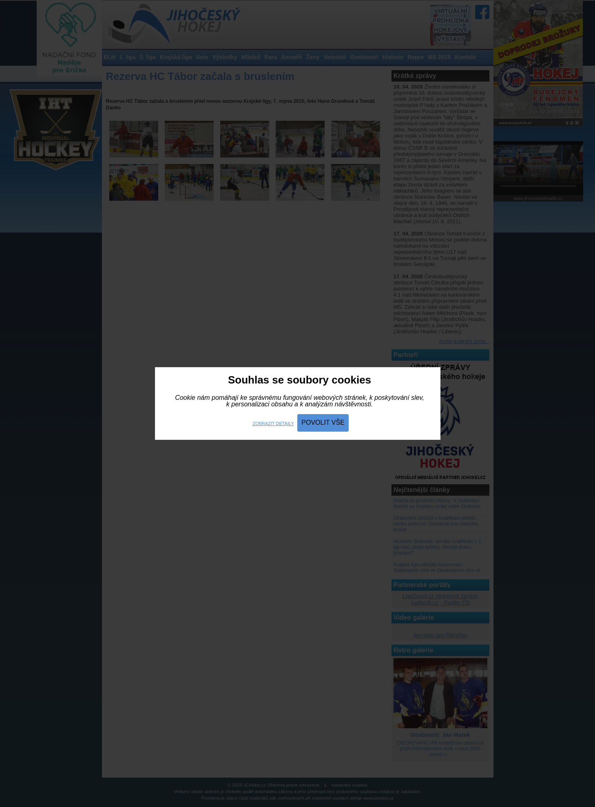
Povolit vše (323, 422)
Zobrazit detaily (273, 423)
